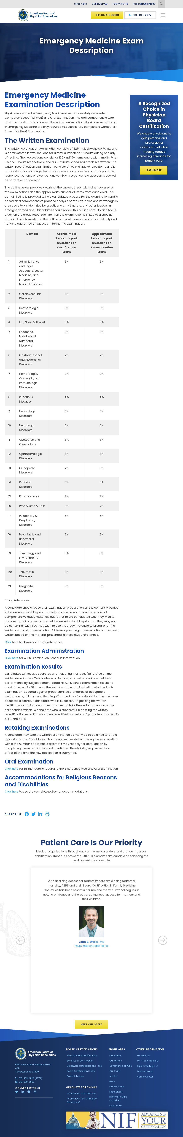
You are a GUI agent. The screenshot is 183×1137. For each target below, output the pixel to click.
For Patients (120, 3)
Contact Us (115, 1108)
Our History (115, 1058)
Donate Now (144, 1074)
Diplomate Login (107, 15)
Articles (113, 1079)
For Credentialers (144, 3)
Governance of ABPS (120, 1068)
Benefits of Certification (80, 1063)
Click (8, 642)
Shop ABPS (80, 3)
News (112, 1084)
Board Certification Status (81, 1073)
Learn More (153, 170)
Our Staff (114, 1073)
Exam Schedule (75, 1079)
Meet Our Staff (91, 1027)
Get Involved (100, 3)
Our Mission (115, 1063)
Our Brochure (116, 1089)
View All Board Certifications (82, 1058)
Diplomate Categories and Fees (84, 1068)
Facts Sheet (115, 1094)
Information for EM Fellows (81, 1096)
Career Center (145, 1079)
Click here (11, 658)
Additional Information (43, 1134)
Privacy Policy (23, 1134)
